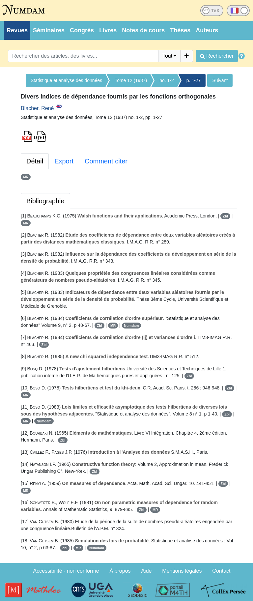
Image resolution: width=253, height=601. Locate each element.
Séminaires (49, 30)
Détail (34, 161)
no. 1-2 (166, 80)
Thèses (180, 30)
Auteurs (207, 30)
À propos (120, 571)
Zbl (225, 216)
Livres (108, 30)
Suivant (220, 80)
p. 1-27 (193, 80)
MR (25, 177)
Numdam (131, 326)
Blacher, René (37, 108)
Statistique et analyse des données (66, 80)
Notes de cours (143, 30)
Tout (167, 56)
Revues (17, 30)
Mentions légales (182, 571)
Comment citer (106, 161)
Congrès (82, 30)
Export (63, 161)
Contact (221, 571)
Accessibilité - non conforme (66, 571)
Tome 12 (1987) (131, 80)
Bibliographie (45, 201)
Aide (146, 571)
